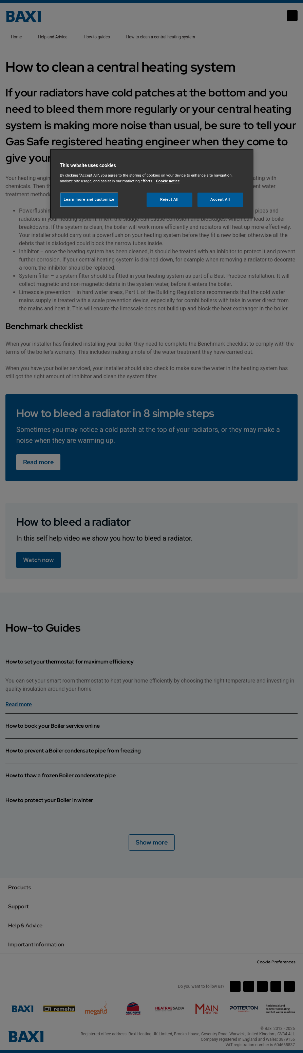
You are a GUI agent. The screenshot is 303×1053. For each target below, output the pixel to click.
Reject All (169, 199)
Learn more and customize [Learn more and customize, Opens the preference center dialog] (89, 199)
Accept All (220, 199)
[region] (151, 184)
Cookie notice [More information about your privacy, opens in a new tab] (168, 181)
